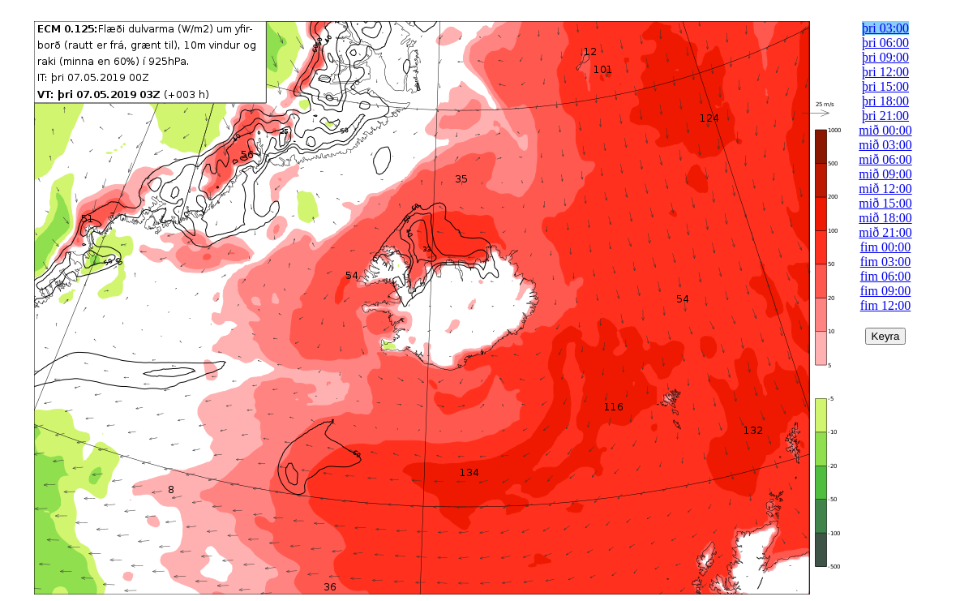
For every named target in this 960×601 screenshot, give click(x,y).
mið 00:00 (885, 130)
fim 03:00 (885, 261)
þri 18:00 (885, 101)
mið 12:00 (885, 188)
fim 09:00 (885, 291)
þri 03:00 (885, 28)
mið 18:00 (885, 218)
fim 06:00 (885, 276)
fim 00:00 (885, 247)
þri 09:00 (885, 57)
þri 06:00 (885, 42)
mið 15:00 (885, 203)
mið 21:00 (885, 232)
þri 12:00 (885, 72)
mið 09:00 (885, 174)
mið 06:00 (885, 159)
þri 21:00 (885, 115)
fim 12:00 (885, 305)
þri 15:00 (885, 86)
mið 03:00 (885, 145)
